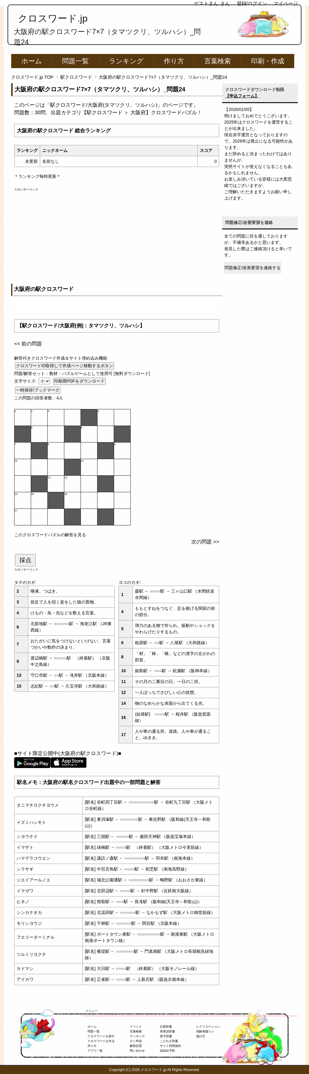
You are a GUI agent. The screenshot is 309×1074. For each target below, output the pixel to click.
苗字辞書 (166, 1036)
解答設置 (136, 1045)
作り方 (174, 61)
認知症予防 (167, 1050)
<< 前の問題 (28, 344)
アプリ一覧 (95, 1050)
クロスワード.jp (53, 18)
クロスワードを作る (101, 1041)
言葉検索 (217, 61)
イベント (136, 1026)
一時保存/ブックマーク (37, 390)
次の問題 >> (205, 542)
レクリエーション (208, 1026)
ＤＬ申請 (136, 1041)
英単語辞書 (167, 1031)
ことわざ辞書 (169, 1041)
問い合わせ (137, 1050)
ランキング (126, 61)
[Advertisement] (116, 234)
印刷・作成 (267, 61)
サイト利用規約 (170, 1045)
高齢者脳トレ (205, 1031)
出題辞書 (166, 1026)
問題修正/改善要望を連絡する (253, 267)
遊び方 (200, 1036)
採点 (25, 560)
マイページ (286, 3)
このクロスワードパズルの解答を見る (50, 534)
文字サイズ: (26, 381)
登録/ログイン (252, 3)
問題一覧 (75, 61)
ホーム (31, 61)
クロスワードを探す (101, 1036)
